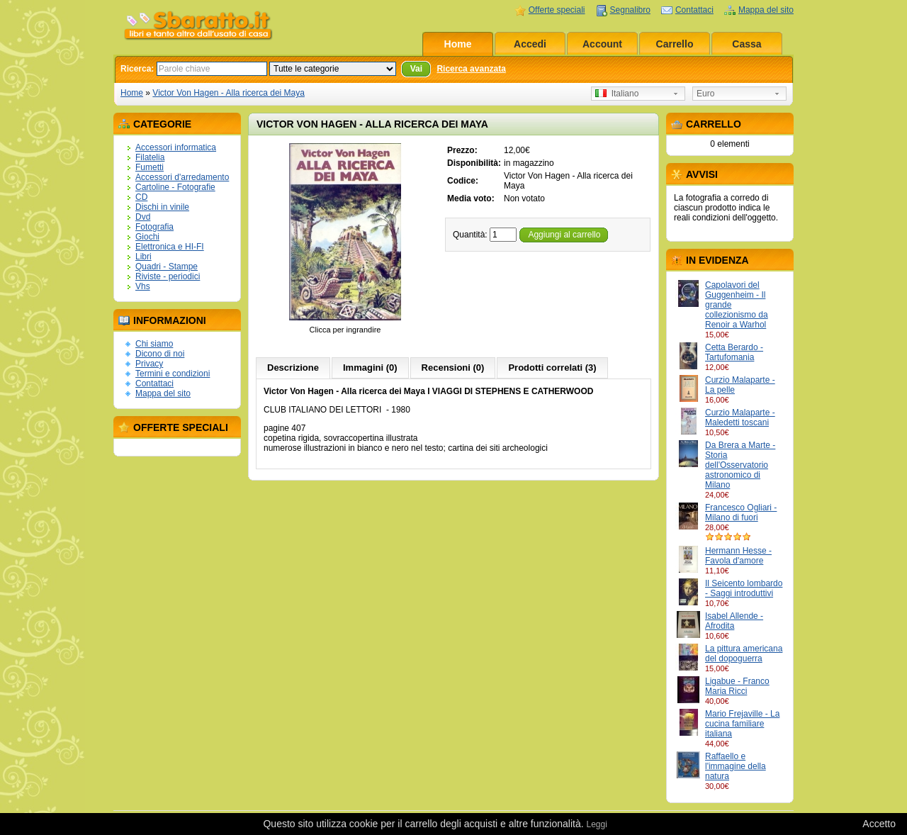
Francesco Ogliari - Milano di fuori (741, 512)
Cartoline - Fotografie (175, 187)
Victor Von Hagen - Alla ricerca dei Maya (228, 93)
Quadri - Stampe (166, 266)
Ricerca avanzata (470, 69)
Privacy (149, 364)
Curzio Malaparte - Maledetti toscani (740, 417)
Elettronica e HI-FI (169, 247)
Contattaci (694, 10)
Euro (705, 94)
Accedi (530, 44)
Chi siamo (154, 344)
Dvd (142, 217)
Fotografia (154, 227)
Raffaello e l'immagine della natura (735, 766)
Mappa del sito (766, 10)
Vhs (142, 286)
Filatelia (149, 157)
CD (141, 197)
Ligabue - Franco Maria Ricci (737, 686)
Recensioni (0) (453, 367)
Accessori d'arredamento (182, 177)
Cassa (746, 44)
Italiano (616, 94)
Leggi (596, 824)
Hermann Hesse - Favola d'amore (738, 556)
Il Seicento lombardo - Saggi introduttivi (743, 588)
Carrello (675, 44)
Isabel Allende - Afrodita (734, 621)
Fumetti (149, 167)
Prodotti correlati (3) (552, 367)
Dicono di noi (159, 354)
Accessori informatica (175, 147)
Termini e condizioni (172, 374)
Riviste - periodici (167, 276)
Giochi (147, 237)
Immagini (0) (370, 367)
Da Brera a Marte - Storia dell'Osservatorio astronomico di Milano (740, 465)
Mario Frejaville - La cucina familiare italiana (742, 724)
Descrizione (293, 367)
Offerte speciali (557, 10)
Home (458, 44)
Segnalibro (630, 10)
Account (602, 44)
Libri (143, 257)
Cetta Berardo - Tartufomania (734, 352)
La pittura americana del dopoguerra (743, 653)
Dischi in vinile (162, 207)
